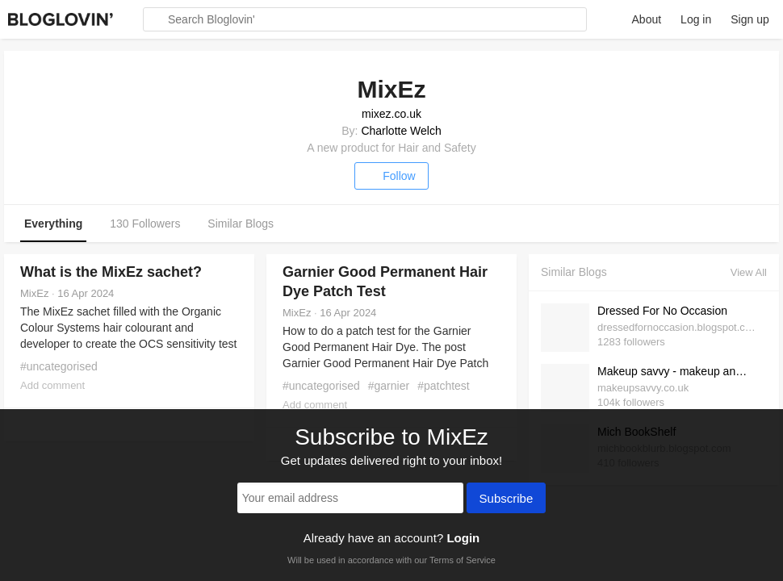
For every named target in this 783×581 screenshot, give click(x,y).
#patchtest (443, 385)
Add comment (52, 385)
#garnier (388, 385)
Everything (53, 223)
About (647, 19)
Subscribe (506, 499)
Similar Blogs (240, 223)
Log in (695, 19)
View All (749, 272)
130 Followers (145, 223)
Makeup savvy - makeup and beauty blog (678, 371)
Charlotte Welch (401, 130)
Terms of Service (462, 560)
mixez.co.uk (391, 113)
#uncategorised (59, 366)
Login (462, 538)
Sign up (749, 19)
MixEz (34, 293)
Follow (391, 175)
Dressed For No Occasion (662, 310)
